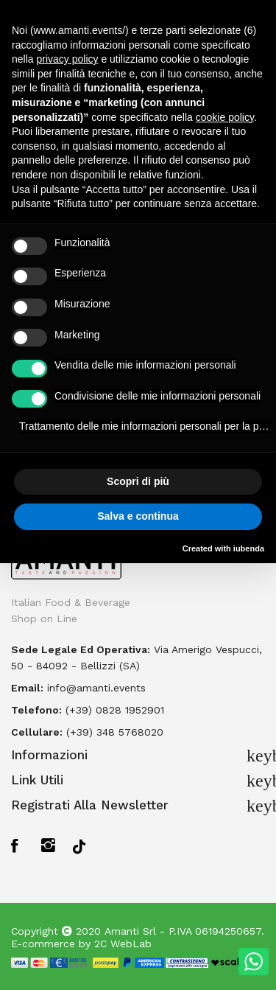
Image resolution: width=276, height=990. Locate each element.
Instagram (49, 845)
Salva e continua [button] (137, 516)
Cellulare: (37, 732)
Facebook (18, 845)
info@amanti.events (96, 688)
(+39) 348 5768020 (114, 732)
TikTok (79, 845)
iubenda (248, 548)
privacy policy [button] (67, 59)
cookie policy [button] (225, 117)
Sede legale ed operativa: (80, 649)
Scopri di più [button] (138, 481)
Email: (27, 688)
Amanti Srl (130, 931)
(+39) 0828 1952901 (115, 710)
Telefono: (36, 710)
